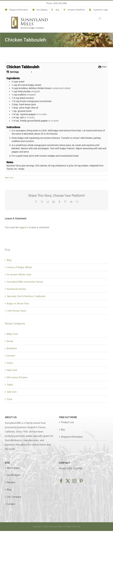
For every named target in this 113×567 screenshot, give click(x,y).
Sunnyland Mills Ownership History (25, 281)
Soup (9, 399)
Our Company (14, 496)
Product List (67, 422)
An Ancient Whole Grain (19, 274)
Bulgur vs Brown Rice (18, 303)
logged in (23, 227)
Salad (10, 384)
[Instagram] (74, 481)
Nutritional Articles (16, 289)
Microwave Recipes (17, 377)
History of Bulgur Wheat (19, 267)
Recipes (11, 482)
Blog (9, 260)
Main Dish (9, 178)
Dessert (11, 355)
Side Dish (12, 391)
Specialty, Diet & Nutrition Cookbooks (26, 296)
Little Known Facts (16, 310)
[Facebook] (61, 481)
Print (102, 67)
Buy (63, 429)
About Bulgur (13, 467)
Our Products (14, 475)
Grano (10, 362)
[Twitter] (68, 481)
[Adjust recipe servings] (31, 72)
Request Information (72, 436)
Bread (10, 341)
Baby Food (12, 334)
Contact (11, 504)
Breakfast (12, 348)
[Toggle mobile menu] (100, 18)
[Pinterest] (81, 481)
